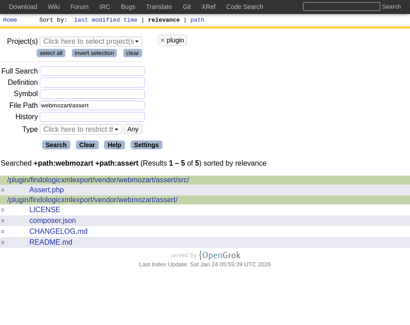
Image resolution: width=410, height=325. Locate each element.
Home (10, 21)
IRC (104, 6)
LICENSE (44, 211)
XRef (208, 6)
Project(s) (22, 42)
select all (51, 54)
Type (30, 131)
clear (132, 54)
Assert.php (46, 191)
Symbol (26, 95)
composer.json (52, 222)
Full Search (19, 72)
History (26, 118)
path (198, 21)
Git (187, 6)
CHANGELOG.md (58, 233)
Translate (159, 6)
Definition (23, 84)
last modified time (106, 21)
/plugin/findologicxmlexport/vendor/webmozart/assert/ (92, 201)
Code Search (244, 6)
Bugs (128, 6)
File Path (23, 107)
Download (23, 6)
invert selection (94, 54)
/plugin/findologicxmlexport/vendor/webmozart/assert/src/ (98, 181)
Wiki (54, 6)
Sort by (52, 21)
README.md (50, 243)
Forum (79, 6)
